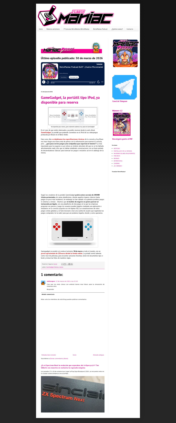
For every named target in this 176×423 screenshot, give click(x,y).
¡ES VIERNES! (118, 166)
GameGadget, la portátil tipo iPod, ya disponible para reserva (70, 100)
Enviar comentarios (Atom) (59, 358)
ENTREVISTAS (118, 161)
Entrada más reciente (49, 355)
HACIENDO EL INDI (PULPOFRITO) (124, 153)
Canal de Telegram (119, 101)
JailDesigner (51, 281)
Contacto (130, 29)
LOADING (117, 163)
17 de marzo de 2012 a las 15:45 (67, 281)
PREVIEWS (117, 156)
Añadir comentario (48, 294)
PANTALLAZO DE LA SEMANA (123, 151)
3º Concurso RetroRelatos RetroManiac (76, 29)
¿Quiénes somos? (117, 29)
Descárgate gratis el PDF (122, 139)
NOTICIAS (117, 148)
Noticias (56, 267)
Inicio (41, 29)
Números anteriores (53, 29)
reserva (61, 267)
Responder (50, 289)
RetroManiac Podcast (100, 29)
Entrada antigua (98, 355)
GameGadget (50, 267)
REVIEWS (116, 158)
